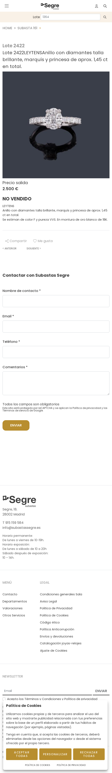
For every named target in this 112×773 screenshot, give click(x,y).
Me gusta (43, 241)
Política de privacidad (87, 408)
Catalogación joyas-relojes (60, 643)
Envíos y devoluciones (56, 636)
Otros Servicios (14, 615)
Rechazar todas (89, 754)
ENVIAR (101, 691)
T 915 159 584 (13, 522)
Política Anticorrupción (57, 629)
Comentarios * (15, 367)
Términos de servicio (16, 410)
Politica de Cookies (54, 615)
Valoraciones (13, 608)
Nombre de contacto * (22, 290)
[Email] (47, 691)
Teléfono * (11, 341)
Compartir (16, 241)
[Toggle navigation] (7, 6)
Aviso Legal (48, 601)
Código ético (50, 622)
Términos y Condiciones (42, 699)
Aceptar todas (21, 754)
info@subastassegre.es (22, 527)
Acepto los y (52, 699)
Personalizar (55, 754)
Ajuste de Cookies (53, 651)
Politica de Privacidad (56, 608)
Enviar (16, 425)
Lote (36, 17)
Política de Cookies (37, 765)
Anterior (10, 248)
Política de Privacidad (71, 765)
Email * (8, 316)
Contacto (10, 594)
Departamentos (15, 601)
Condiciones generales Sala (61, 594)
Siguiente (34, 248)
